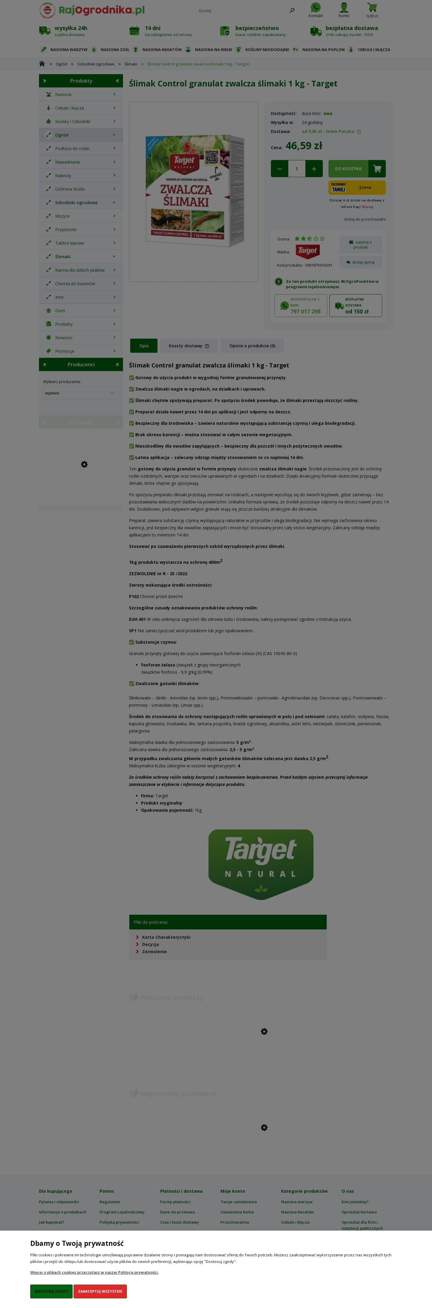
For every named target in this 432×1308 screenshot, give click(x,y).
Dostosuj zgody (51, 1291)
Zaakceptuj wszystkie (100, 1291)
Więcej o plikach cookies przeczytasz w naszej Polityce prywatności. (94, 1272)
